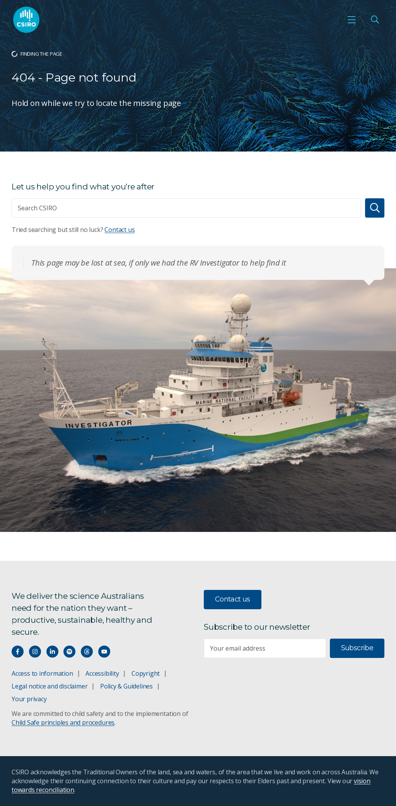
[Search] (374, 208)
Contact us (119, 229)
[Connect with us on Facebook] (18, 652)
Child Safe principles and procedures (63, 722)
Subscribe (357, 648)
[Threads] (87, 652)
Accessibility (102, 673)
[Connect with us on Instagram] (35, 652)
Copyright (145, 673)
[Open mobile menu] (351, 19)
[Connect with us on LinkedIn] (52, 652)
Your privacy (29, 699)
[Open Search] (374, 19)
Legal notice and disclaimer (49, 686)
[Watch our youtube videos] (104, 652)
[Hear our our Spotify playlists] (69, 652)
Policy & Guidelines (126, 686)
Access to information (42, 673)
